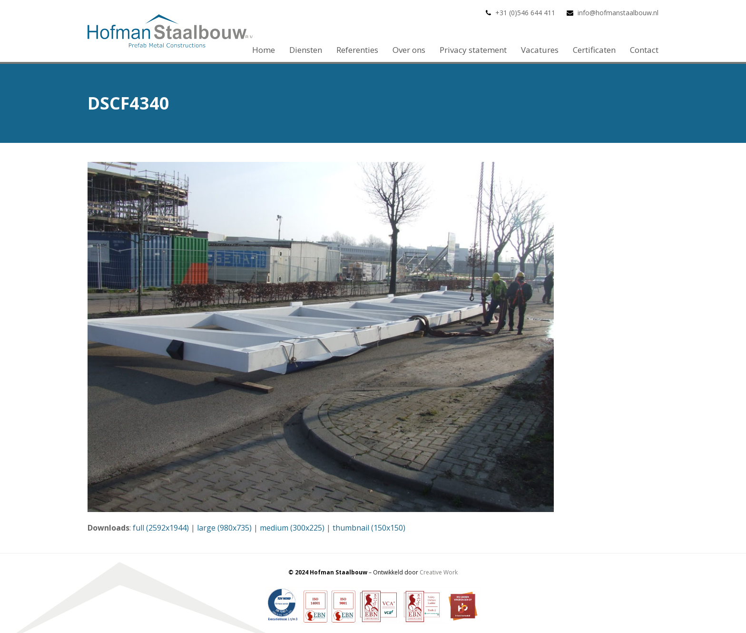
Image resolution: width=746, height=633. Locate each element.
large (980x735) (224, 527)
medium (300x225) (292, 527)
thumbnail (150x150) (369, 527)
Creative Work (439, 572)
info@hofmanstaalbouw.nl (618, 12)
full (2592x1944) (161, 527)
